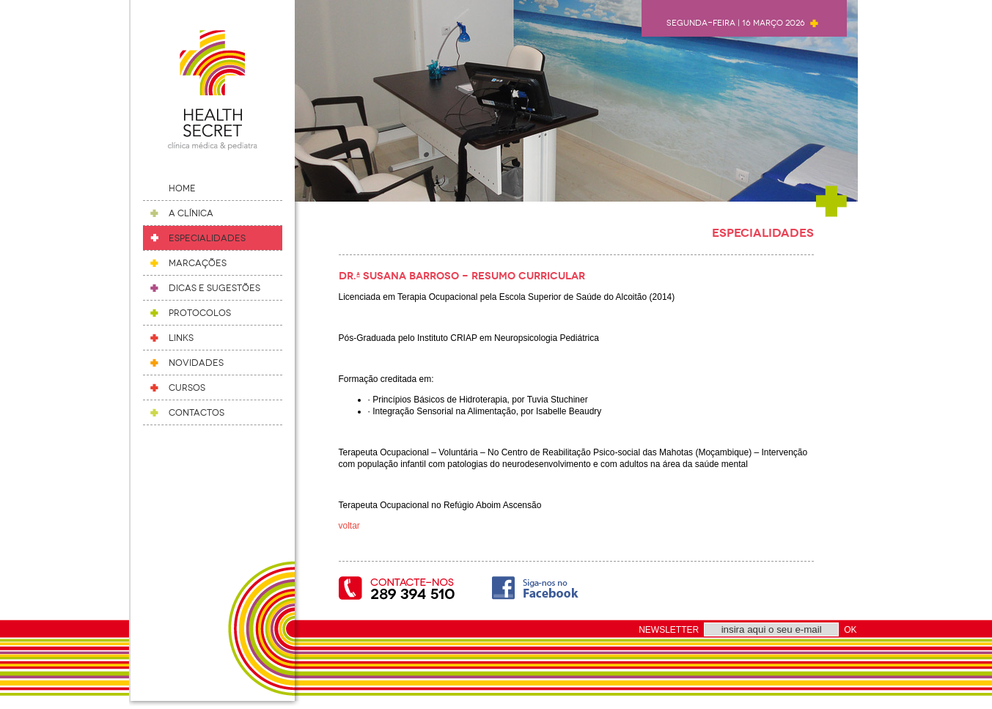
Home (182, 188)
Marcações (198, 263)
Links (181, 338)
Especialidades (207, 238)
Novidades (196, 363)
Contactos (196, 412)
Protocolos (200, 313)
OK (850, 630)
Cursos (187, 387)
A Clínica (191, 213)
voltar (349, 526)
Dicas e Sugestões (214, 288)
